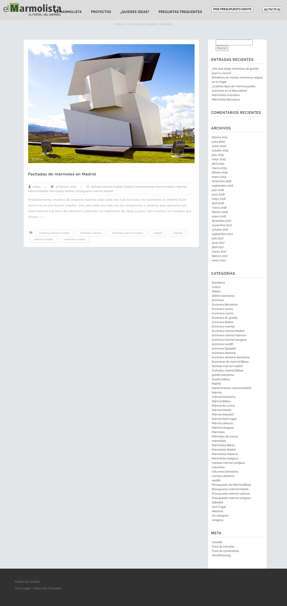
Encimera (218, 300)
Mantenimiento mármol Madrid (154, 186)
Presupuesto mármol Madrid (94, 191)
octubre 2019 (220, 150)
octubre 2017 (220, 229)
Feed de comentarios (225, 551)
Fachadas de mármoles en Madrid (62, 174)
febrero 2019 (220, 172)
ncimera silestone (223, 476)
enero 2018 (219, 216)
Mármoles (218, 432)
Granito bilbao (221, 379)
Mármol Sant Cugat (224, 418)
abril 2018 (218, 203)
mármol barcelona (223, 397)
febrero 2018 (220, 212)
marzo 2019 (219, 168)
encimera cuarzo (222, 313)
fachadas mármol (90, 233)
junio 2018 (218, 194)
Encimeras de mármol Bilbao (230, 361)
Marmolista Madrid (62, 191)
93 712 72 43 (272, 9)
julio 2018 (218, 190)
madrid (158, 233)
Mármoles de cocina (225, 436)
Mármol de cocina (223, 405)
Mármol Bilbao (221, 401)
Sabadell (217, 502)
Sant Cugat (219, 506)
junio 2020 (218, 141)
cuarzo (216, 287)
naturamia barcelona (225, 471)
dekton (216, 291)
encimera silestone (224, 353)
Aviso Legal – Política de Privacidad (38, 588)
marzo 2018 (219, 207)
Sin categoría (220, 515)
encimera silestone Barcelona (231, 357)
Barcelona (218, 282)
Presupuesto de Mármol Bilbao (231, 484)
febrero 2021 (220, 137)
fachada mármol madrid (106, 186)
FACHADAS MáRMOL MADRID (150, 24)
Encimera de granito (225, 317)
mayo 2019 (219, 159)
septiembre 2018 (222, 185)
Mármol (182, 186)
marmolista (219, 440)
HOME (119, 24)
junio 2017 (218, 242)
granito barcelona (223, 375)
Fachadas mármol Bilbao (227, 370)
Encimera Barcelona (225, 304)
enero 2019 (219, 176)
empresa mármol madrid (54, 233)
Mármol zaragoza (223, 427)
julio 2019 (218, 155)
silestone (217, 511)
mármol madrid (43, 239)
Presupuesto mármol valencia (231, 493)
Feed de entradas (223, 546)
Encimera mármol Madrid (228, 331)
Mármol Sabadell (223, 414)
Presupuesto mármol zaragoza (231, 498)
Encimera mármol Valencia (229, 335)
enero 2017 (219, 260)
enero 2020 (219, 146)
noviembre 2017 (222, 225)
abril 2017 (218, 247)
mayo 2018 (219, 198)
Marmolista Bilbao (223, 445)
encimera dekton (223, 322)
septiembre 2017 (222, 234)
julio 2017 (218, 238)
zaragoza (217, 520)
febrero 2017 (220, 256)
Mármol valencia (222, 423)
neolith (216, 480)
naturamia (218, 467)
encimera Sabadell (224, 348)
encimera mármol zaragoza (229, 339)
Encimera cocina (222, 309)
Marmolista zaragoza (225, 458)
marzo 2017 (219, 251)
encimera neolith (223, 344)
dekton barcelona (223, 295)
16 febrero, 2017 (63, 186)
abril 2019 (218, 163)
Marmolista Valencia (225, 454)
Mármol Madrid (38, 191)
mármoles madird (74, 239)
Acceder (217, 542)
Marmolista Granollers (226, 95)
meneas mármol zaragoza (228, 462)
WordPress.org (221, 555)
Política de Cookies (27, 581)
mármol (177, 233)
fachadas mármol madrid (127, 233)
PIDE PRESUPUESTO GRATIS (232, 9)
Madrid (128, 186)
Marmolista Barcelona (226, 99)
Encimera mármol (223, 326)
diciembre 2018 (222, 181)
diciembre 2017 (221, 220)
